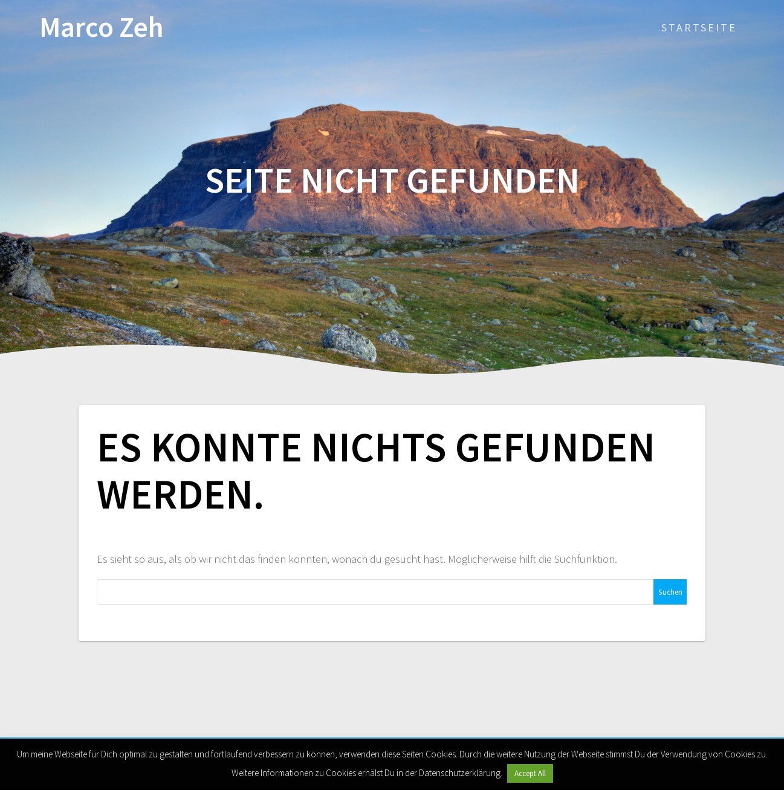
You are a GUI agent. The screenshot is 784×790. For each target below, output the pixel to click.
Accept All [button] (530, 773)
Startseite (699, 27)
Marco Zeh (101, 27)
